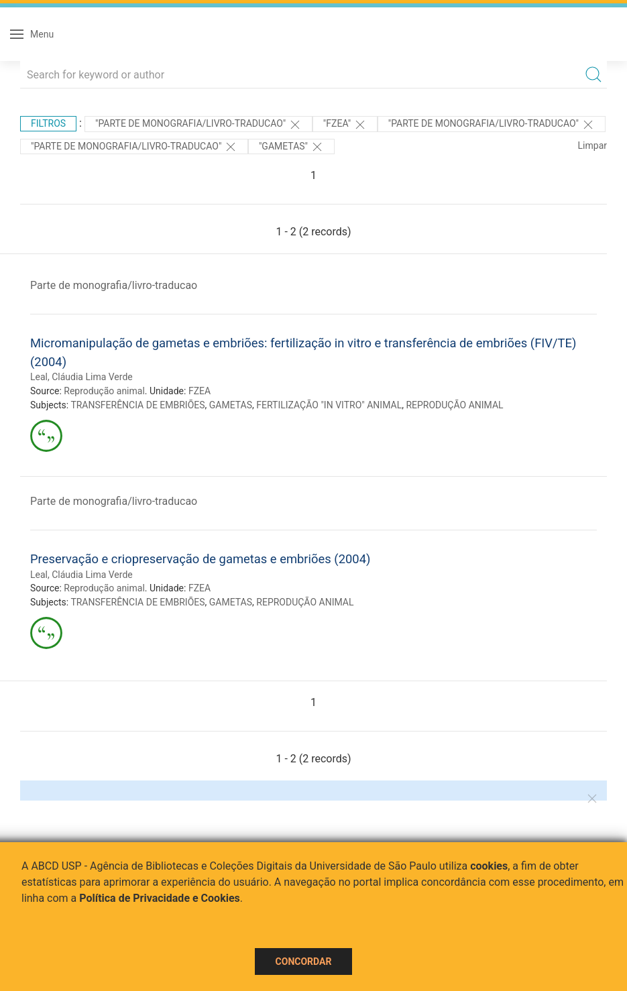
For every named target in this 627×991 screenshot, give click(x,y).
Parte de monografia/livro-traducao (113, 285)
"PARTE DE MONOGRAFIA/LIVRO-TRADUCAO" (198, 124)
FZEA (199, 391)
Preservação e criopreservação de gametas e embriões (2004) (200, 559)
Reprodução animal (104, 391)
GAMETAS (230, 405)
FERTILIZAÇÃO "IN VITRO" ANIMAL (329, 405)
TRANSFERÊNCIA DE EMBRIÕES (137, 405)
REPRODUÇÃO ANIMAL (454, 405)
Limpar (592, 145)
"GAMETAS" (291, 147)
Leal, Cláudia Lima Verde (81, 376)
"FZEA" (345, 124)
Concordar (304, 961)
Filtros (48, 123)
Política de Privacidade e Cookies (159, 898)
